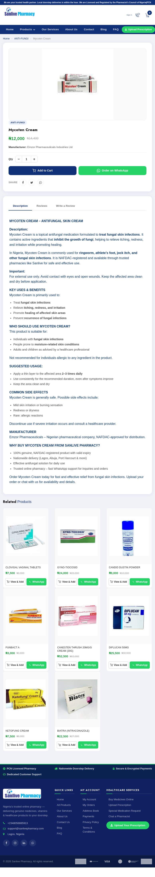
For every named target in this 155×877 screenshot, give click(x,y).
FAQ (116, 29)
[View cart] (147, 15)
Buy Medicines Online (121, 799)
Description (20, 205)
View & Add (15, 581)
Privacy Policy (91, 822)
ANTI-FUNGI (21, 38)
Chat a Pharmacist (119, 816)
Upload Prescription (120, 805)
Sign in (129, 15)
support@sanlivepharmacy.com (26, 828)
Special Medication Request (125, 810)
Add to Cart (42, 170)
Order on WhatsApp (112, 170)
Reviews (41, 205)
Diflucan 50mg (119, 647)
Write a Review (65, 205)
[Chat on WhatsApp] (137, 15)
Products (27, 29)
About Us (71, 29)
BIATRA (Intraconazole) (73, 730)
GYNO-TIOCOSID (67, 567)
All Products (64, 805)
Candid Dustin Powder (124, 567)
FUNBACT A (13, 647)
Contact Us (63, 822)
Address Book (91, 810)
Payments (88, 816)
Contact (89, 29)
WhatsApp (36, 581)
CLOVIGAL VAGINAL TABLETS (23, 567)
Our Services (50, 29)
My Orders (89, 805)
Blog (104, 29)
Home (10, 29)
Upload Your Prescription (127, 825)
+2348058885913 (18, 823)
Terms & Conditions (89, 829)
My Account (89, 799)
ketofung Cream (17, 730)
